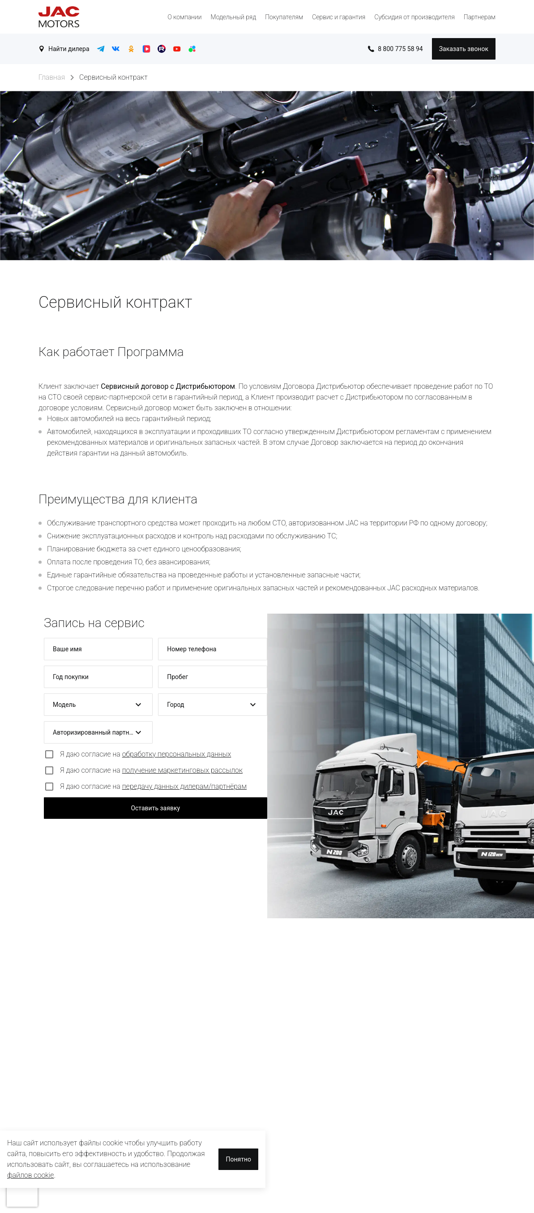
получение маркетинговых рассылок (182, 770)
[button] (98, 704)
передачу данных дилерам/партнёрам (184, 786)
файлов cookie (30, 1175)
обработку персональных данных (176, 754)
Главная (51, 77)
